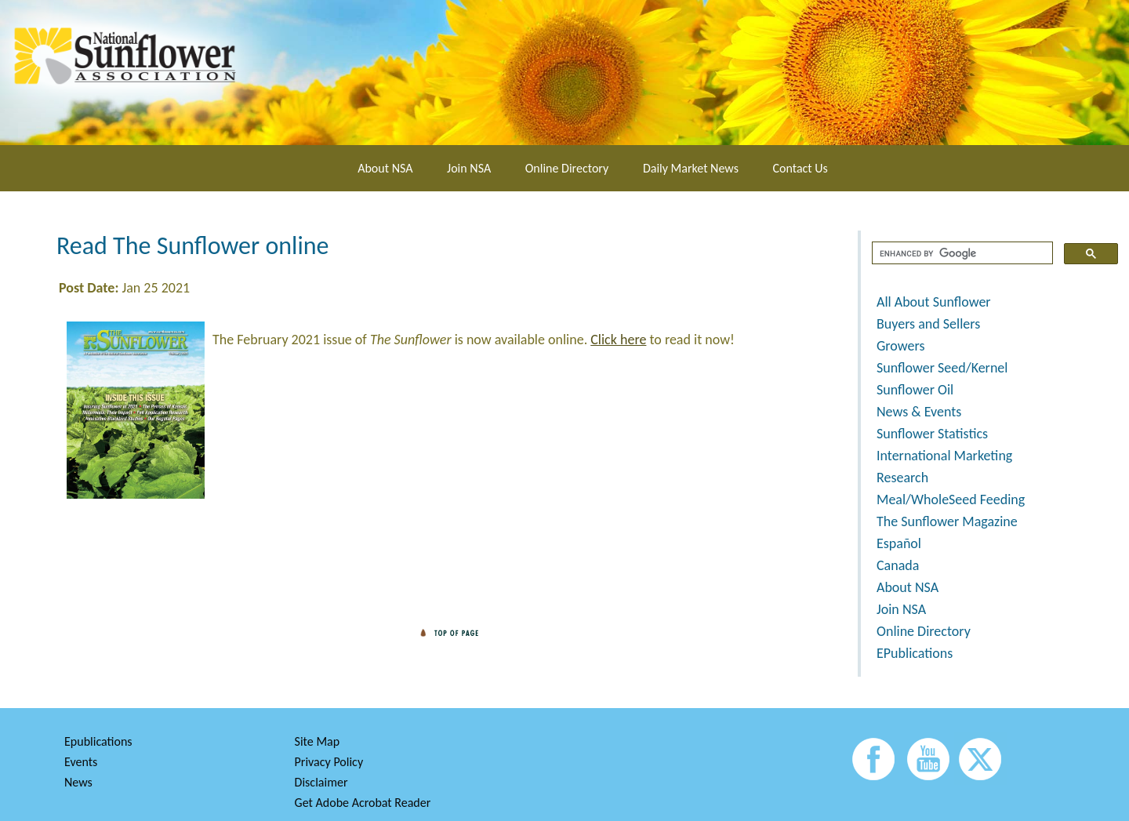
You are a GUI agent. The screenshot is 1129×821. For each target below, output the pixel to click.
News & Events (919, 411)
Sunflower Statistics (932, 433)
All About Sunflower (934, 302)
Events (80, 761)
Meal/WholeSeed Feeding (951, 499)
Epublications (98, 741)
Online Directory (566, 168)
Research (902, 477)
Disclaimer (321, 782)
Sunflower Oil (915, 389)
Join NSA (469, 168)
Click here (618, 339)
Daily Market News (691, 168)
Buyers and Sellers (928, 323)
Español (899, 543)
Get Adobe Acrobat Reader (363, 802)
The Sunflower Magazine (947, 521)
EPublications (915, 653)
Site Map (317, 741)
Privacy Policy (329, 761)
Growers (900, 345)
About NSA (385, 168)
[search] (961, 253)
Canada (898, 565)
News (78, 782)
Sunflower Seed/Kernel (942, 367)
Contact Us (800, 168)
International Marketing (944, 455)
